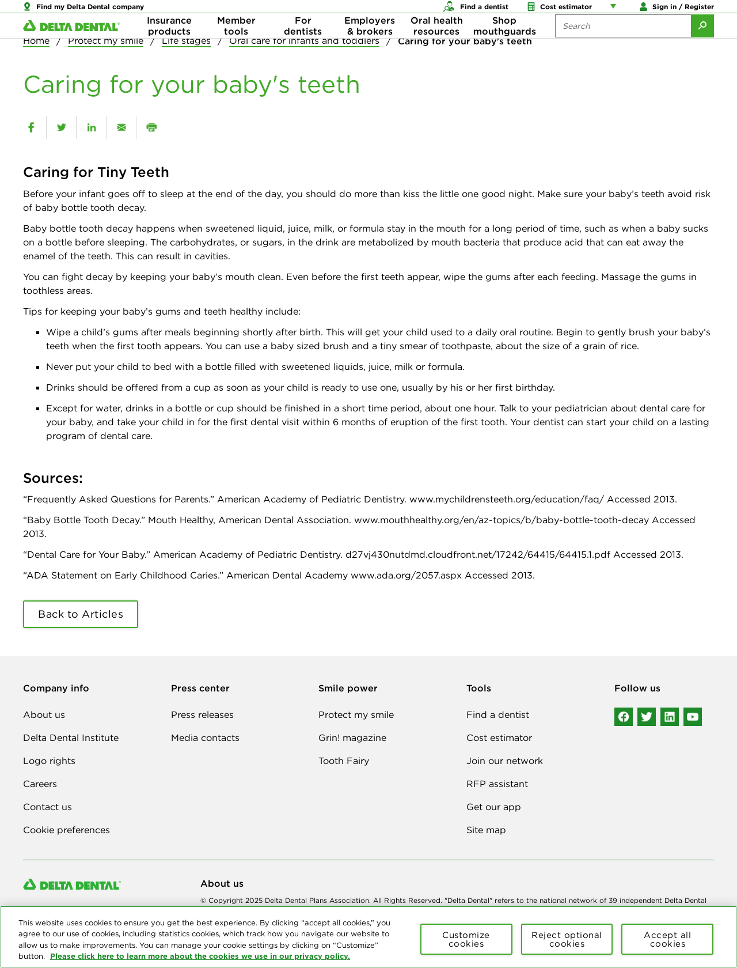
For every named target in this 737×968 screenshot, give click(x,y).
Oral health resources (437, 46)
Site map (486, 829)
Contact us (47, 806)
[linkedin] (91, 127)
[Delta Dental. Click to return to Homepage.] (71, 46)
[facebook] (31, 127)
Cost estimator (499, 737)
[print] (151, 127)
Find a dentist (497, 714)
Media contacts (205, 737)
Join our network (504, 760)
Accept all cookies (667, 939)
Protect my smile (356, 714)
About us (44, 714)
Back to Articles (80, 614)
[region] (368, 937)
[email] (121, 127)
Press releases (202, 714)
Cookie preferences (66, 829)
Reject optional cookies (566, 939)
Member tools (236, 46)
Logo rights (49, 760)
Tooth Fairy (343, 760)
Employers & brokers (369, 46)
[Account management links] (615, 11)
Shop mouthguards (504, 46)
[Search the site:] (623, 46)
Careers (40, 783)
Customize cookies (466, 939)
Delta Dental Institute (71, 737)
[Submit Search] (702, 46)
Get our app (493, 806)
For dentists (303, 46)
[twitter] (61, 127)
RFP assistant (497, 783)
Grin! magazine (352, 737)
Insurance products (169, 46)
